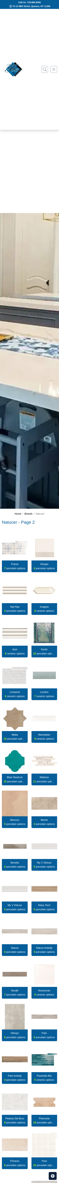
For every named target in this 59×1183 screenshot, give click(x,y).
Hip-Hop (14, 608)
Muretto (14, 864)
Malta (15, 736)
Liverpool (15, 694)
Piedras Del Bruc (14, 1120)
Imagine (44, 608)
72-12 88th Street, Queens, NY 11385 (31, 6)
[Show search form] (44, 69)
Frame (14, 566)
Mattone (44, 779)
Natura (14, 950)
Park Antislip (14, 1077)
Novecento (44, 992)
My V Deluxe (14, 907)
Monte (44, 822)
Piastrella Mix (44, 1077)
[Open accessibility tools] (53, 1176)
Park (44, 1035)
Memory (14, 822)
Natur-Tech (44, 907)
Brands (28, 513)
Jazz (15, 651)
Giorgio (44, 566)
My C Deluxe (44, 864)
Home (17, 513)
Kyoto (44, 651)
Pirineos (14, 1163)
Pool (44, 1163)
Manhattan (44, 736)
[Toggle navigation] (54, 69)
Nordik (14, 992)
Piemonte (44, 1120)
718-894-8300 (34, 2)
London (44, 694)
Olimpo (14, 1035)
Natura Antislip (44, 950)
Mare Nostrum (15, 779)
